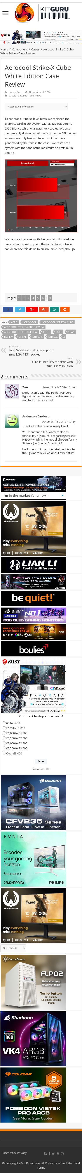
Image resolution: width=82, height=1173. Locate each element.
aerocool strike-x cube (57, 322)
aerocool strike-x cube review (24, 327)
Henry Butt (15, 92)
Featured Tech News (29, 95)
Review (8, 336)
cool (46, 332)
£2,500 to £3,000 (16, 748)
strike (22, 336)
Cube (59, 332)
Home (4, 49)
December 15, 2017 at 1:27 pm (59, 421)
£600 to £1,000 (15, 728)
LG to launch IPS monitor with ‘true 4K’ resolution (50, 362)
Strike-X (37, 336)
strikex (53, 336)
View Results (41, 769)
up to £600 (13, 723)
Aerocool (30, 322)
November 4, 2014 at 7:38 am (60, 387)
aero (14, 322)
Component (20, 49)
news (71, 332)
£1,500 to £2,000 (16, 738)
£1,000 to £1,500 (16, 733)
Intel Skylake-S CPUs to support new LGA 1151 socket (31, 350)
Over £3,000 (14, 753)
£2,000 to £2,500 (16, 743)
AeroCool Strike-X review (20, 332)
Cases (35, 49)
